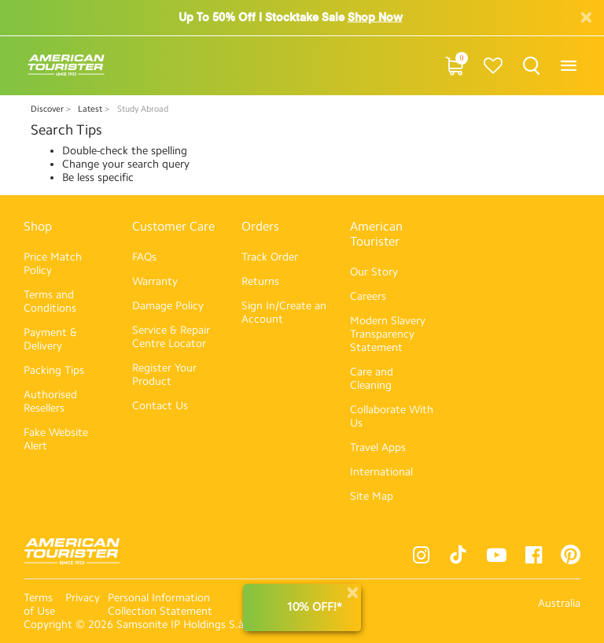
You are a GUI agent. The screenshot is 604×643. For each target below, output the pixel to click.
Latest (91, 109)
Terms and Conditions (50, 301)
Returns (260, 281)
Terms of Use (39, 604)
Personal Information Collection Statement (160, 604)
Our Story (374, 272)
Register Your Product (164, 374)
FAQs (144, 257)
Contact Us (160, 405)
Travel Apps (378, 447)
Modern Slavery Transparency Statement (387, 334)
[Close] (352, 593)
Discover (48, 109)
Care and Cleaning (371, 378)
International (381, 472)
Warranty (155, 281)
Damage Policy (168, 305)
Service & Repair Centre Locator (171, 336)
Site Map (371, 496)
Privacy (82, 597)
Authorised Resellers (50, 401)
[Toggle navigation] (568, 65)
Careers (368, 296)
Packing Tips (54, 370)
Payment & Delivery (50, 339)
